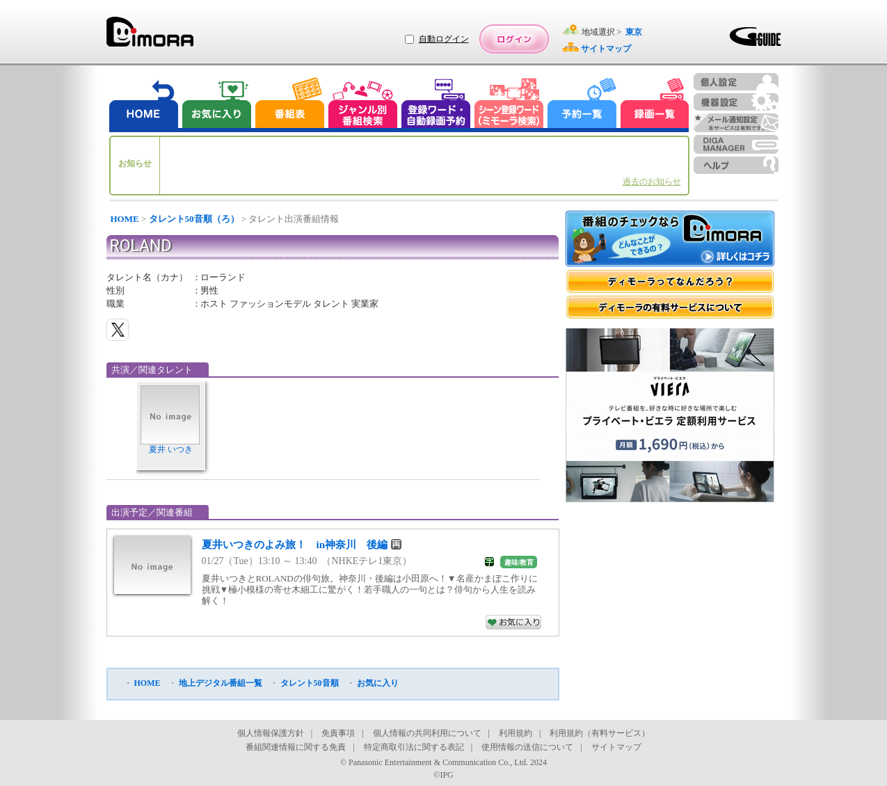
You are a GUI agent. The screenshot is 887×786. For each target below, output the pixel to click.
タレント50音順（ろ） (194, 219)
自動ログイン (444, 39)
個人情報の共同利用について (427, 733)
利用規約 (515, 733)
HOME (125, 219)
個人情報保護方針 (270, 733)
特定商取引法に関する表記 (414, 747)
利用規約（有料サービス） (600, 733)
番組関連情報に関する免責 (296, 747)
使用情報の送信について (527, 747)
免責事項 (338, 733)
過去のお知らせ (652, 181)
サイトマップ (616, 747)
